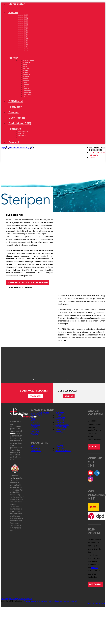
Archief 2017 (23, 33)
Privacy (27, 601)
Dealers (69, 396)
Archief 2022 (23, 23)
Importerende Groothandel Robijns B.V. (17, 147)
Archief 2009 (23, 49)
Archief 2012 (23, 43)
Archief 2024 (23, 19)
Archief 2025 (23, 17)
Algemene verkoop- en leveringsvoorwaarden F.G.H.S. (54, 601)
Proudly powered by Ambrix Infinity (16, 598)
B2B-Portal (95, 584)
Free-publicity (23, 135)
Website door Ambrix (95, 603)
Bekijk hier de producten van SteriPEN (28, 282)
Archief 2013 (23, 41)
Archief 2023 (23, 21)
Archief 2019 (23, 29)
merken (13, 433)
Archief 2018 (23, 31)
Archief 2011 (23, 45)
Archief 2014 (23, 39)
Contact (93, 447)
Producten (35, 396)
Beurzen (21, 133)
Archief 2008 (23, 51)
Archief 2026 (23, 15)
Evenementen (23, 131)
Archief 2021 (23, 25)
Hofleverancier (16, 478)
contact (94, 567)
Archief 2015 (23, 37)
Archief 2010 (23, 47)
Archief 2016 (23, 35)
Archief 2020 (23, 27)
